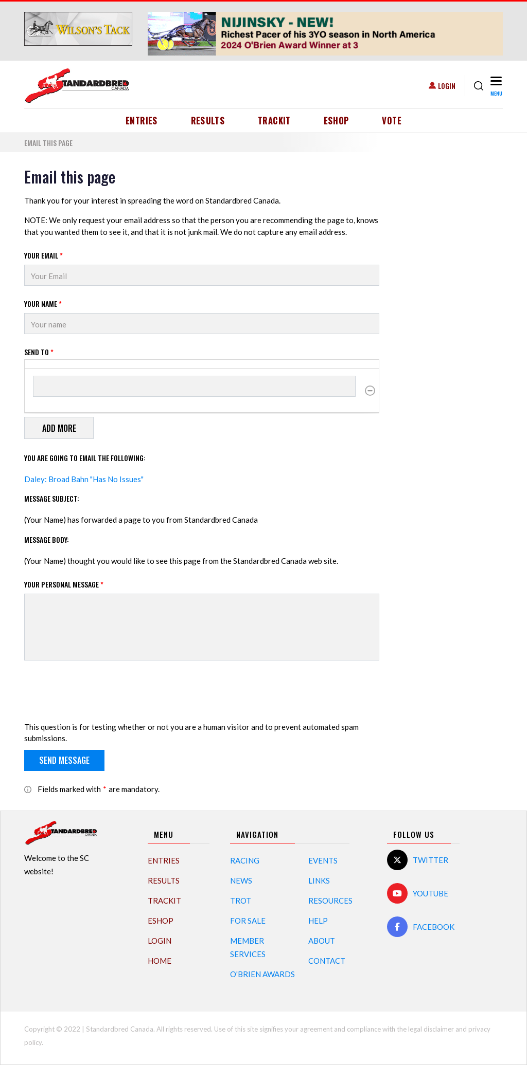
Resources (330, 900)
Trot (240, 900)
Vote (391, 121)
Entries (142, 121)
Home (159, 960)
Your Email (43, 255)
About (321, 940)
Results (208, 121)
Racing (244, 860)
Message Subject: (51, 498)
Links (319, 880)
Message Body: (46, 539)
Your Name (43, 303)
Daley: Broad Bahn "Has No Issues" (84, 479)
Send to (39, 351)
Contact (326, 960)
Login (446, 85)
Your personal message (63, 584)
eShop (336, 121)
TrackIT (274, 121)
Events (323, 860)
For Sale (248, 920)
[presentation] (102, 693)
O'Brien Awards (262, 974)
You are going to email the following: (85, 457)
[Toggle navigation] (495, 85)
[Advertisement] (449, 322)
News (241, 880)
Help (318, 920)
